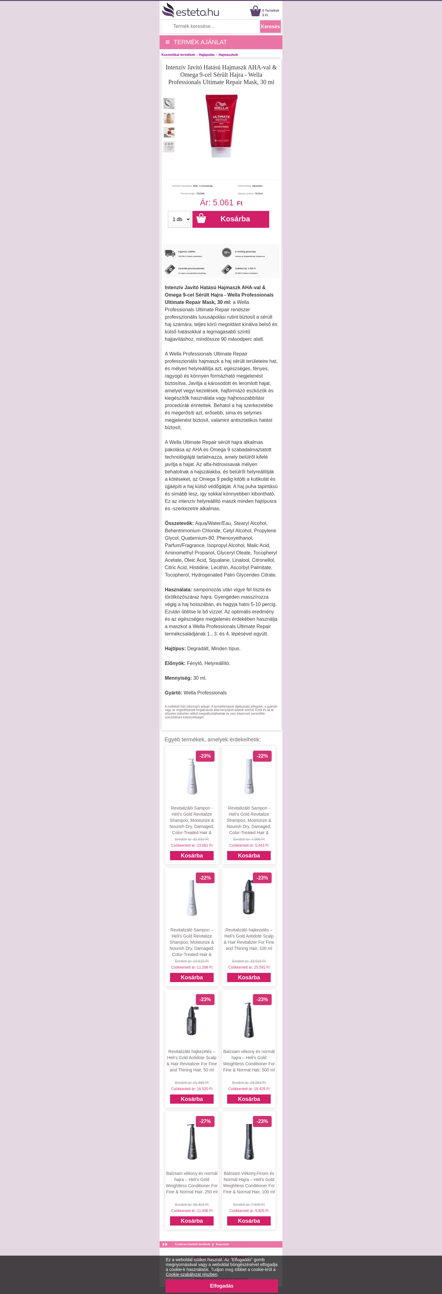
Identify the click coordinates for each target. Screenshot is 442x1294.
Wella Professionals (205, 692)
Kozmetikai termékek (178, 54)
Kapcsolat (222, 1244)
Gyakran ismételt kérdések (192, 1244)
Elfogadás (221, 1285)
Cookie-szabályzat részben (191, 1274)
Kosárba (192, 856)
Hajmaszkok (228, 54)
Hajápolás (207, 54)
